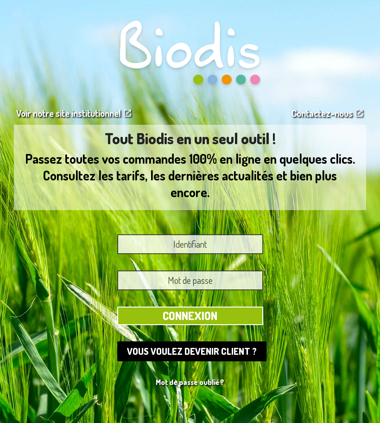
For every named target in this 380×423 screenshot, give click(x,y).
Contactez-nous (327, 113)
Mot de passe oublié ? (190, 382)
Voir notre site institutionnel (74, 113)
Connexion (190, 315)
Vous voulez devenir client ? (192, 351)
